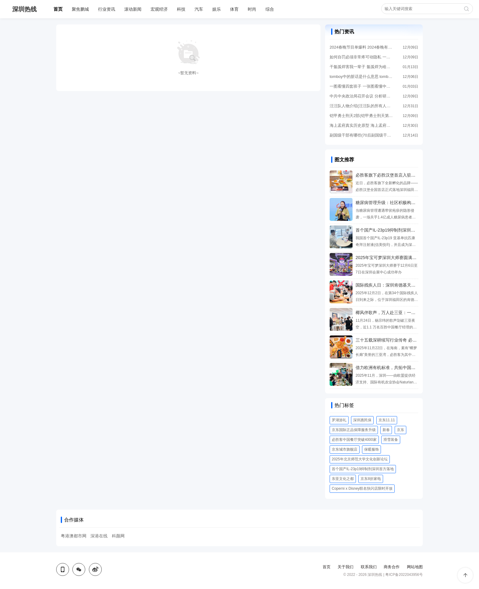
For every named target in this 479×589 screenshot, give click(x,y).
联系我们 (369, 567)
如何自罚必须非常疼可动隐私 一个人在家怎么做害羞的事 (362, 57)
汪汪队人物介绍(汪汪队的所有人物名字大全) (362, 106)
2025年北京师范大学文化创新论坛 (360, 459)
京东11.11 (386, 420)
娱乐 (216, 9)
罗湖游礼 (339, 420)
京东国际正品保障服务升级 (354, 430)
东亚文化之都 (343, 479)
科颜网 (118, 535)
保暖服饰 (371, 449)
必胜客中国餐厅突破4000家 (354, 439)
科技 (181, 9)
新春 (386, 430)
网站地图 (415, 567)
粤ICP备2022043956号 (404, 575)
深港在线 (99, 535)
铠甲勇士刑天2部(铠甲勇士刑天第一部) (362, 115)
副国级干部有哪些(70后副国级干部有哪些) (362, 135)
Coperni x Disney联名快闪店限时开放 (362, 488)
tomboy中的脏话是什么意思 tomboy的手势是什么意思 (362, 76)
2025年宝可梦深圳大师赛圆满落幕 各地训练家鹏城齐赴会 (410, 257)
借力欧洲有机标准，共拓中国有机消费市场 (396, 367)
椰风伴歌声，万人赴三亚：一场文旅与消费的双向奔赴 (407, 312)
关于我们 (345, 567)
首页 (58, 9)
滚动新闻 (132, 9)
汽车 (199, 9)
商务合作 (392, 567)
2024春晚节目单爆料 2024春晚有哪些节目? (362, 47)
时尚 (252, 9)
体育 (234, 9)
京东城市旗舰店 (344, 449)
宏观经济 (159, 9)
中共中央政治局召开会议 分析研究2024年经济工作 (362, 96)
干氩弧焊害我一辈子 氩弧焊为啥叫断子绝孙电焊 (362, 66)
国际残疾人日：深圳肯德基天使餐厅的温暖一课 (400, 285)
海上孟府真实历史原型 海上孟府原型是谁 (362, 125)
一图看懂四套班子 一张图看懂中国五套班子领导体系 (362, 86)
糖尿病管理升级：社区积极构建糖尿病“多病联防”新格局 (408, 202)
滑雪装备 (390, 439)
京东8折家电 (370, 479)
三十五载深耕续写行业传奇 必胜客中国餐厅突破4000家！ (410, 340)
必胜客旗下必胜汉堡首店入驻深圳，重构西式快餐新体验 (409, 175)
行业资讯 (106, 9)
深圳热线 (24, 9)
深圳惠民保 (362, 420)
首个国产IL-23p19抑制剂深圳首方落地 (363, 469)
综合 (269, 9)
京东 (400, 430)
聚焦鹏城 (80, 9)
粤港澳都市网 (73, 535)
